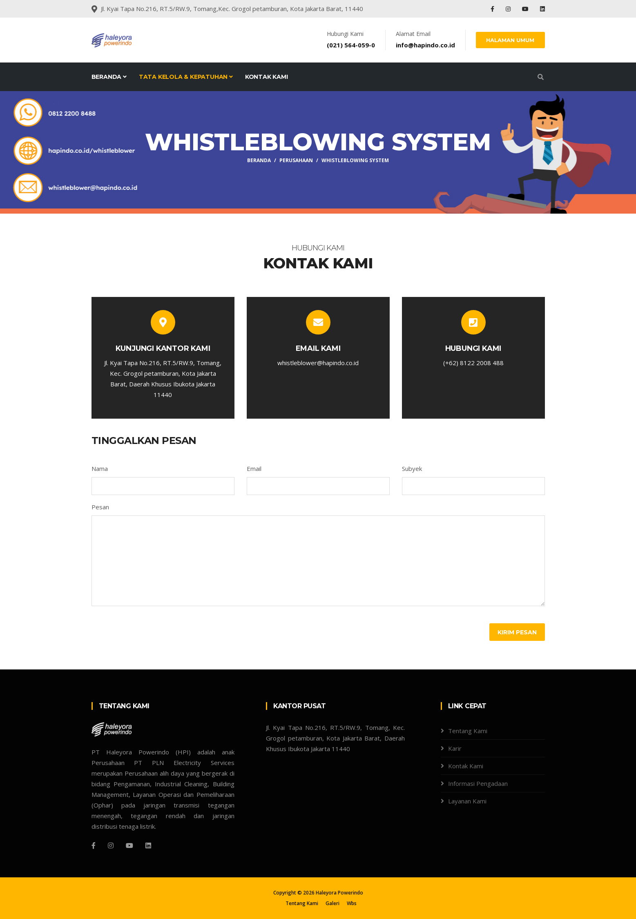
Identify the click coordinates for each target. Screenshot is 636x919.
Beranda (109, 76)
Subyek (412, 468)
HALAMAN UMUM (510, 40)
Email (254, 468)
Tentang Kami (467, 731)
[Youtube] (129, 845)
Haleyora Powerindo (339, 892)
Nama (99, 468)
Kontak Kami (266, 76)
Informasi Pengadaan (478, 783)
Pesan (100, 507)
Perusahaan (296, 160)
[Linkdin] (148, 845)
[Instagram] (111, 845)
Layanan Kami (467, 801)
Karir (455, 748)
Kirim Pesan (517, 632)
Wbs (352, 903)
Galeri (332, 903)
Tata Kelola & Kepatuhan (186, 76)
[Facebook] (93, 845)
